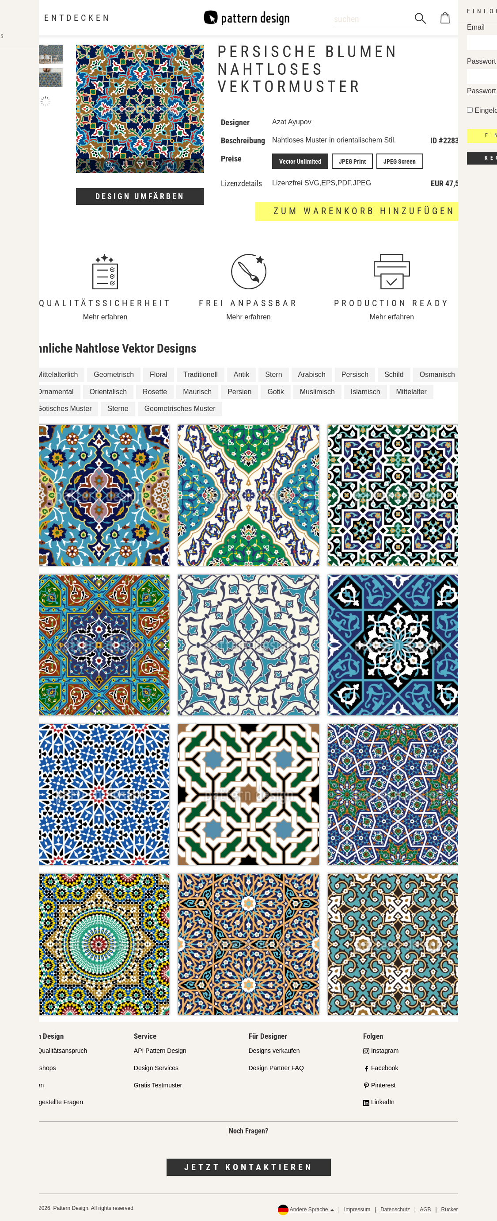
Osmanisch (437, 373)
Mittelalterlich (57, 373)
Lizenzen (31, 1083)
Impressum (357, 1208)
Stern (273, 373)
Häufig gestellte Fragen (51, 1100)
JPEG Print (348, 160)
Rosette (155, 390)
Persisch (354, 373)
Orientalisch (108, 390)
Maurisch (197, 390)
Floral (158, 373)
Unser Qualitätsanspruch (53, 1049)
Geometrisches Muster (180, 407)
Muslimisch (317, 390)
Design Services (156, 1066)
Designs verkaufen (274, 1049)
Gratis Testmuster (158, 1083)
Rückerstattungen (462, 1208)
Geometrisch (114, 373)
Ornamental (55, 390)
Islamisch (365, 390)
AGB (425, 1208)
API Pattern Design (160, 1049)
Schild (394, 373)
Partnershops (37, 1066)
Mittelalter (411, 390)
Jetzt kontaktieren (248, 1165)
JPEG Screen (392, 160)
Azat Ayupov (293, 122)
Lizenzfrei (288, 181)
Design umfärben (140, 196)
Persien (239, 390)
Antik (242, 373)
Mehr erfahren (105, 315)
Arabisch (312, 373)
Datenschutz (395, 1208)
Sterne (117, 407)
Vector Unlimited (300, 160)
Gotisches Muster (64, 407)
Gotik (275, 390)
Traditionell (200, 373)
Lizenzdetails (241, 182)
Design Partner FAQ (276, 1066)
